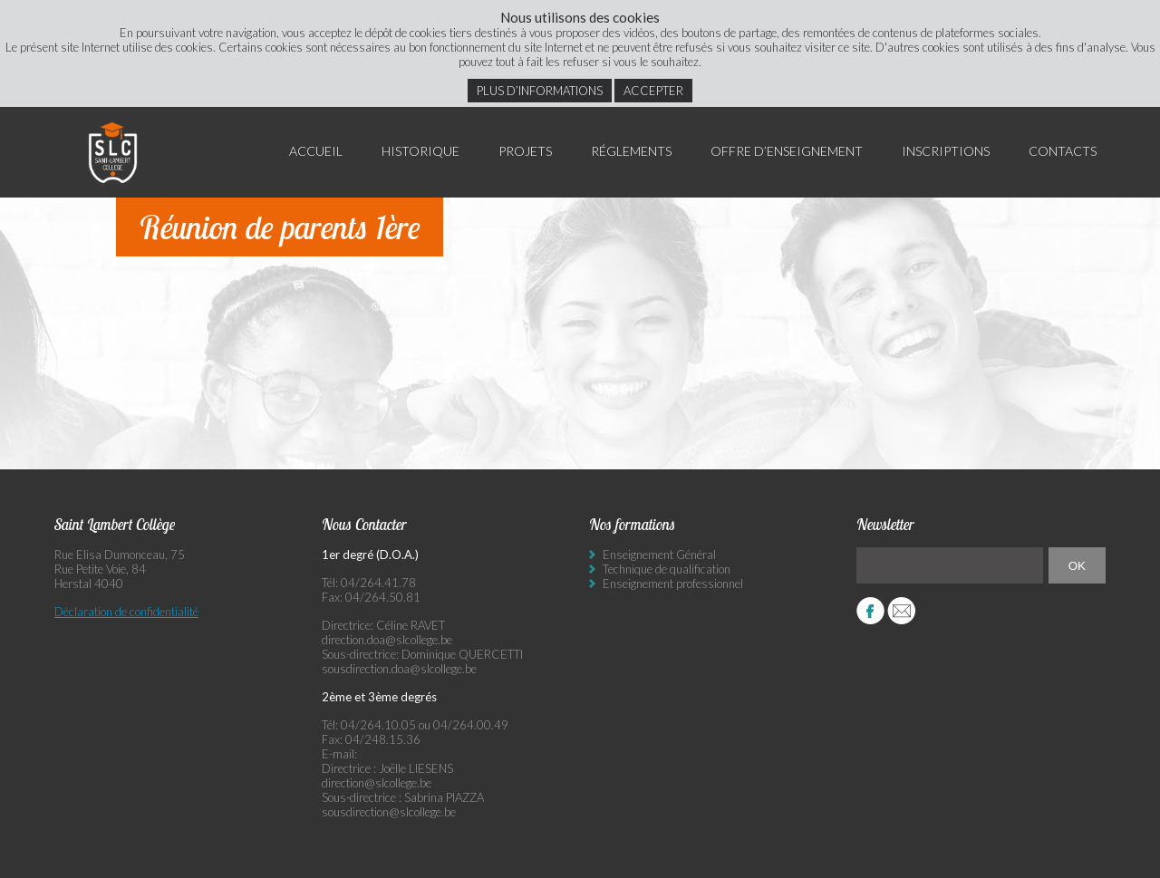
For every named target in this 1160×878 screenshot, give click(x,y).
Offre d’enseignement (786, 151)
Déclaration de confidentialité (126, 611)
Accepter (653, 90)
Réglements (631, 151)
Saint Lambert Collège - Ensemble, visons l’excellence (113, 152)
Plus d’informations (540, 90)
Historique (420, 151)
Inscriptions (946, 151)
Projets (525, 151)
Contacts (1063, 151)
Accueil (316, 151)
